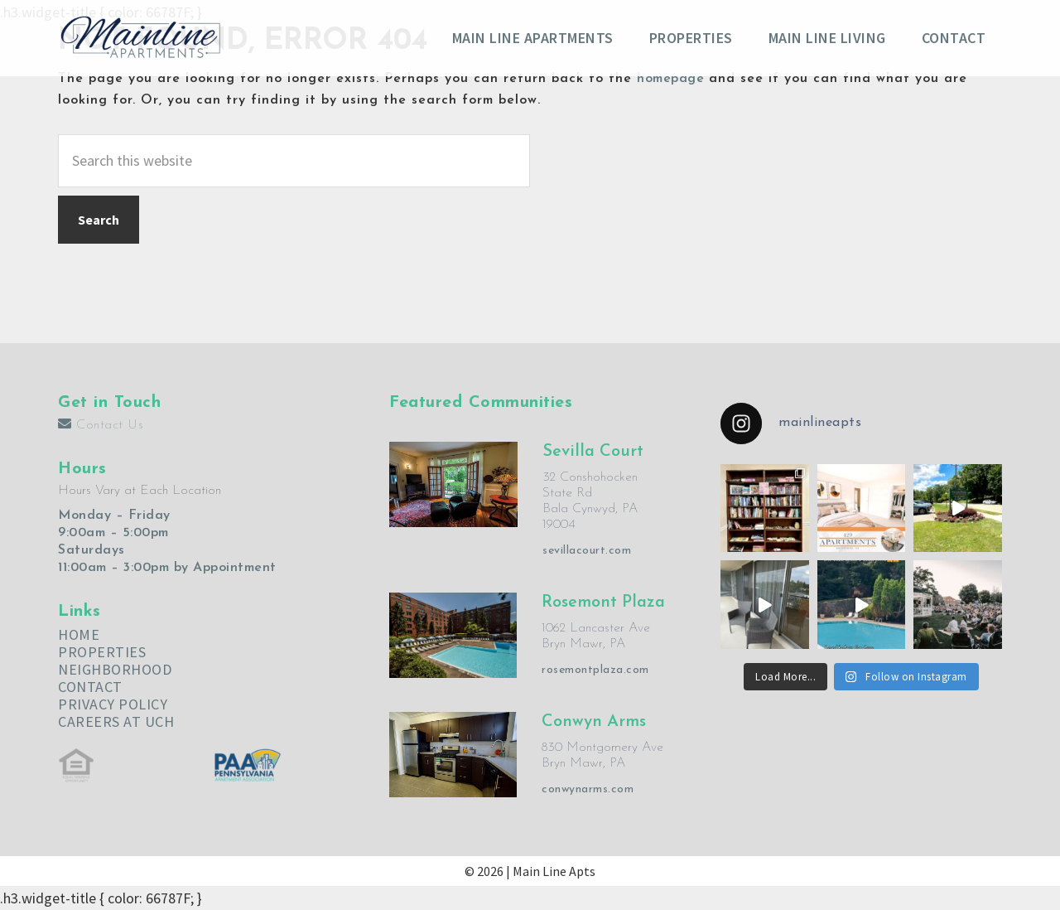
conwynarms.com (588, 789)
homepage (670, 78)
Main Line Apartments (141, 37)
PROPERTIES (102, 651)
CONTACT (90, 686)
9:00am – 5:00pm (113, 533)
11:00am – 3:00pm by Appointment (167, 567)
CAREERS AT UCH (116, 721)
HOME (78, 634)
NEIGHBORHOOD (114, 669)
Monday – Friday (114, 515)
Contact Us (100, 425)
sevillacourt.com (586, 551)
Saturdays (91, 550)
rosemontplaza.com (595, 670)
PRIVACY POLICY (112, 704)
